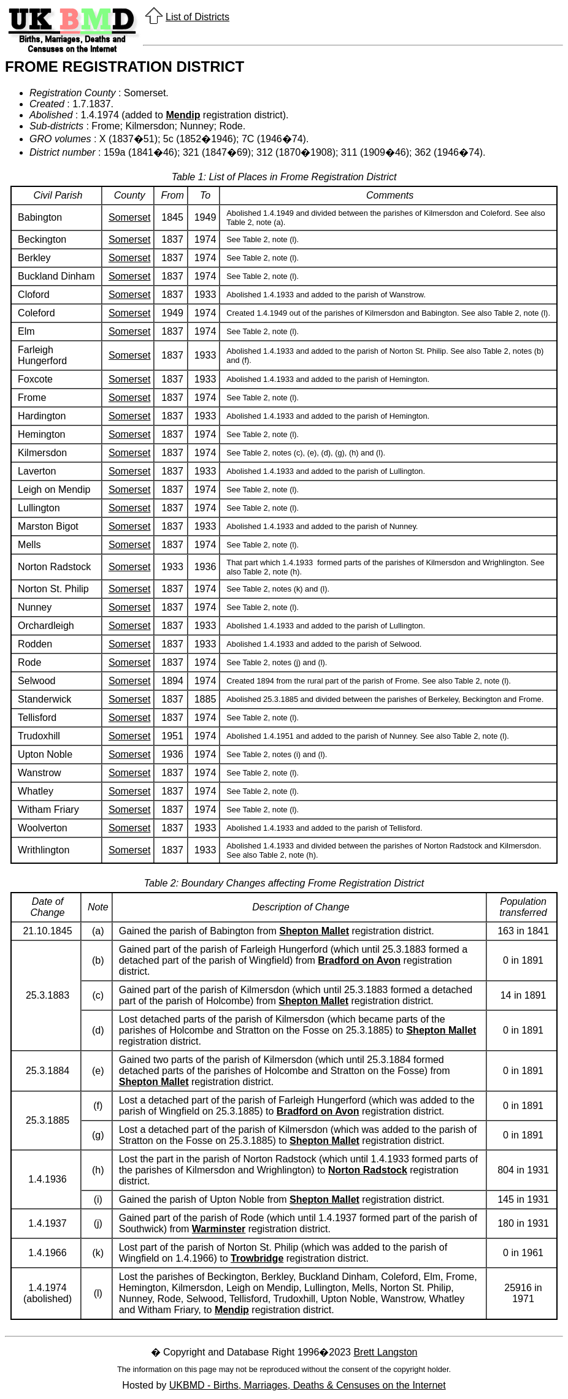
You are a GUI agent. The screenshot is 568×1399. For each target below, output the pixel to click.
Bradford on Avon (359, 960)
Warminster (218, 1229)
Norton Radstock (367, 1170)
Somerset (129, 217)
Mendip (183, 115)
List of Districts (197, 17)
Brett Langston (385, 1352)
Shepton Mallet (314, 931)
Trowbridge (257, 1258)
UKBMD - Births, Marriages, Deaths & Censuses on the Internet (307, 1385)
